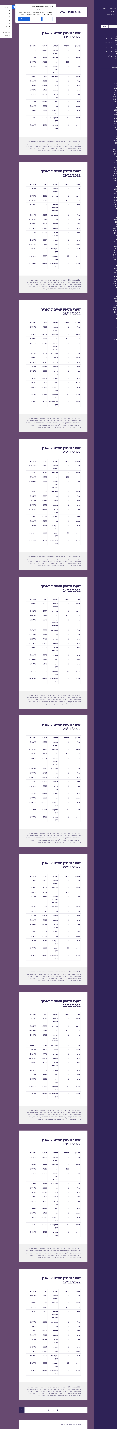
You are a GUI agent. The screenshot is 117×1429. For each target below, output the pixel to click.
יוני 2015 (107, 316)
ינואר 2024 (106, 90)
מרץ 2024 (107, 86)
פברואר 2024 (106, 88)
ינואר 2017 (106, 275)
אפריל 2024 (106, 84)
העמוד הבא (10, 1410)
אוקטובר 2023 (105, 97)
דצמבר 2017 (106, 250)
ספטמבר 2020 (105, 178)
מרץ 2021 (107, 165)
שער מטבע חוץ (33, 148)
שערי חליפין (106, 330)
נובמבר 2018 (106, 226)
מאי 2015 (107, 318)
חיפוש (108, 23)
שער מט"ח (42, 148)
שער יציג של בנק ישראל (61, 148)
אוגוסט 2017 (106, 259)
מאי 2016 (107, 292)
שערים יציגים (30, 150)
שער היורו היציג (38, 142)
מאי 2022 (107, 134)
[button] (2, 7)
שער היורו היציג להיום (26, 142)
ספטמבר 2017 (105, 257)
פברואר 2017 (106, 272)
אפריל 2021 (106, 163)
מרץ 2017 (107, 270)
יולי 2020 (107, 182)
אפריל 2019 (106, 215)
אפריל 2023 (106, 110)
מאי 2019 (107, 213)
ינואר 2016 (106, 301)
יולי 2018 (107, 235)
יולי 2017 (107, 261)
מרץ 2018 (107, 244)
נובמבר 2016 (106, 279)
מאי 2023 (107, 108)
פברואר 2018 (106, 246)
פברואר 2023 (106, 114)
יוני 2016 (107, 290)
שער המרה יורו (43, 144)
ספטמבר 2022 (105, 125)
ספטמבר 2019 (105, 204)
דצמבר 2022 (106, 119)
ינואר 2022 (106, 143)
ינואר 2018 (106, 248)
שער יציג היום (28, 146)
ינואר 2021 (106, 169)
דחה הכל (23, 19)
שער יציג (50, 146)
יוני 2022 (107, 132)
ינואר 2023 (106, 116)
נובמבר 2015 (106, 305)
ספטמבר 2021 (105, 152)
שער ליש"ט (49, 148)
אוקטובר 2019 (105, 202)
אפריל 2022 (106, 136)
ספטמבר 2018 (105, 231)
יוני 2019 (107, 211)
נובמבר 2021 (106, 147)
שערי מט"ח (56, 150)
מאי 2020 (107, 187)
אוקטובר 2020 (105, 176)
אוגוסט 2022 (106, 127)
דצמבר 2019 (106, 198)
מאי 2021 (107, 160)
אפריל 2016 (106, 294)
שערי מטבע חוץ (40, 150)
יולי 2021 (107, 156)
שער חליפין (56, 146)
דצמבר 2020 (106, 171)
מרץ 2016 (107, 296)
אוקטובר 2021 (105, 149)
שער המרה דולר (53, 144)
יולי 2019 (107, 209)
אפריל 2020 (106, 189)
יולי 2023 (107, 103)
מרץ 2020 (107, 191)
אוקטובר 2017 (105, 255)
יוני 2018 (107, 237)
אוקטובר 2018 (105, 228)
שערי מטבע (48, 150)
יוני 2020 (107, 185)
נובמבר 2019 (106, 200)
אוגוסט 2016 (106, 285)
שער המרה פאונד (32, 144)
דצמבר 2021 (106, 145)
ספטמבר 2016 (105, 283)
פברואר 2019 (106, 220)
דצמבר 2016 (106, 277)
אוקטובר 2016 (105, 281)
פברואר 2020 (106, 193)
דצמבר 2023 (106, 92)
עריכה (35, 19)
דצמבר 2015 (106, 303)
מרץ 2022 (107, 138)
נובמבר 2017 (106, 253)
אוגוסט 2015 (106, 312)
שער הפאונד (22, 144)
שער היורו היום (48, 142)
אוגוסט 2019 (106, 206)
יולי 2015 (107, 314)
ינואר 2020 (106, 195)
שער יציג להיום (19, 146)
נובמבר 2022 (106, 121)
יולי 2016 (107, 288)
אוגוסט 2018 (106, 233)
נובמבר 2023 (106, 94)
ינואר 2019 (106, 222)
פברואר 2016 (106, 299)
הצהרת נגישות (105, 339)
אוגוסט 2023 (106, 101)
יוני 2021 (107, 158)
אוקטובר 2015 (105, 307)
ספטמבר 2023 (105, 99)
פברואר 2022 (106, 141)
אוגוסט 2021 (106, 154)
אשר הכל (12, 19)
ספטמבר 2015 (105, 310)
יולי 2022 (107, 130)
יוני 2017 (107, 264)
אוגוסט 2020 (106, 180)
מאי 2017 (107, 266)
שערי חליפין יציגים (63, 1424)
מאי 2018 (107, 239)
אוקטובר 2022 (105, 123)
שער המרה (62, 144)
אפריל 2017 (106, 268)
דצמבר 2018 (106, 224)
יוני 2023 (107, 105)
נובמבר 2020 (106, 174)
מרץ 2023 (107, 112)
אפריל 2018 (106, 242)
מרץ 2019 (107, 217)
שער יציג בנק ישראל (40, 146)
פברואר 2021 (106, 167)
